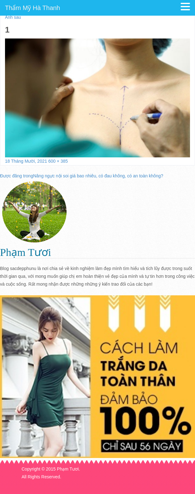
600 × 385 (58, 161)
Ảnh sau (13, 17)
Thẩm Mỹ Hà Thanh (32, 7)
